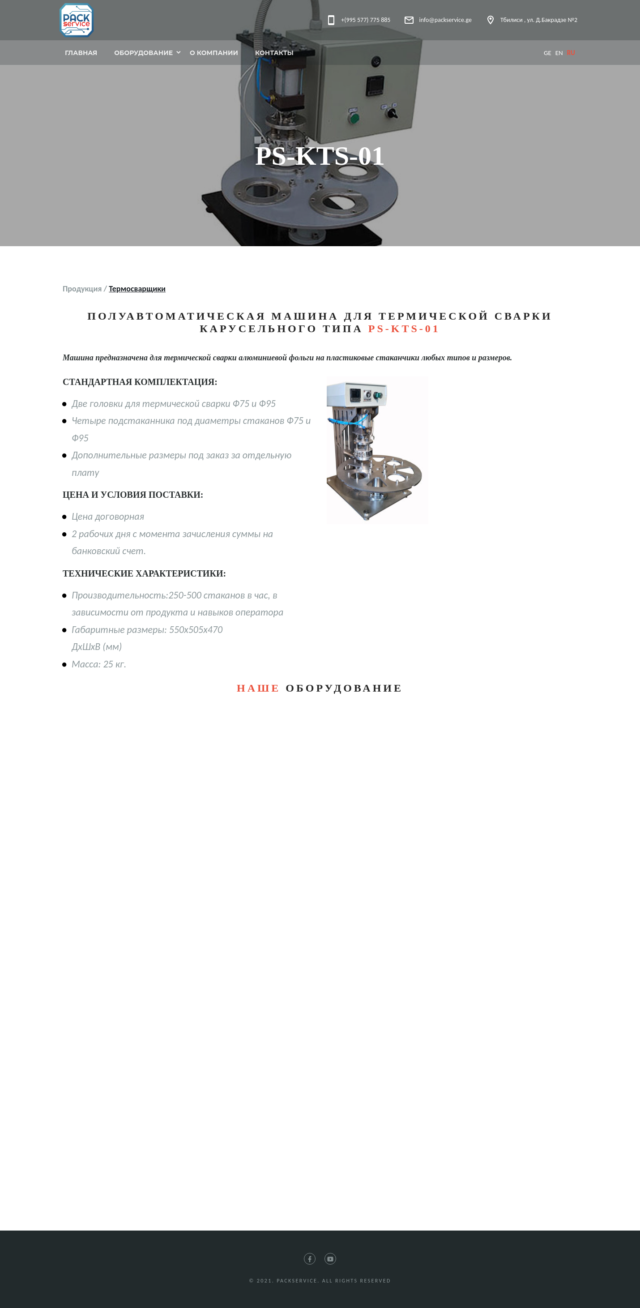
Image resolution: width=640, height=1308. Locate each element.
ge (547, 53)
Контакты (274, 53)
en (559, 53)
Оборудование (143, 53)
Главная (81, 53)
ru (571, 53)
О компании (214, 53)
